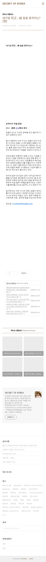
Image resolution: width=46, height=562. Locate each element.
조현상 (14, 493)
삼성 (29, 500)
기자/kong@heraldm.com (22, 204)
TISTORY (24, 559)
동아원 (14, 504)
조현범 (36, 500)
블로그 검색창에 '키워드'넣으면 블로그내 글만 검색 (19, 446)
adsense (6, 489)
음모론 (16, 489)
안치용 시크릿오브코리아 (11, 507)
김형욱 (25, 496)
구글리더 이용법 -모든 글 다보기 (13, 450)
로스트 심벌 (7, 485)
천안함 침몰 (15, 496)
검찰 (15, 500)
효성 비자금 (26, 511)
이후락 (30, 504)
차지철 (36, 511)
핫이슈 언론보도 (11, 283)
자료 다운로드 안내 (8, 462)
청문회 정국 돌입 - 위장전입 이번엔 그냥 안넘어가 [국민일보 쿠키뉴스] (17, 307)
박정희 (5, 493)
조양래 (5, 496)
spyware (18, 485)
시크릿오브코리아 (36, 493)
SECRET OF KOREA (13, 3)
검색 (41, 528)
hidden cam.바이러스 (11, 511)
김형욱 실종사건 (37, 507)
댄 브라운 (34, 496)
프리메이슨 (23, 493)
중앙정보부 (7, 500)
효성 (22, 500)
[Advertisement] (23, 238)
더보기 (4, 515)
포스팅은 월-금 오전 (9, 454)
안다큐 (22, 504)
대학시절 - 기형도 (8, 458)
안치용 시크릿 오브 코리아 (34, 485)
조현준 (24, 489)
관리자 (31, 559)
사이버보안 (33, 489)
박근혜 (26, 507)
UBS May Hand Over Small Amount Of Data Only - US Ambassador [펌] (17, 290)
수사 (17, 128)
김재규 (5, 504)
